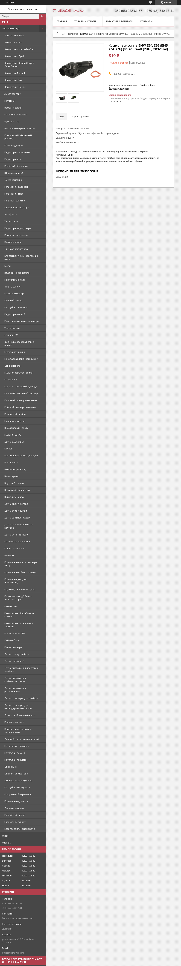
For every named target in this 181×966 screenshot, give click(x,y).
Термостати (11, 221)
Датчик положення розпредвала (15, 689)
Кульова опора (13, 242)
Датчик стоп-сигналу (16, 534)
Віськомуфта (11, 476)
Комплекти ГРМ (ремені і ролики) (18, 137)
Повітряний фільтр (14, 279)
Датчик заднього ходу (17, 517)
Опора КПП (10, 766)
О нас (5, 835)
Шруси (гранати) (13, 173)
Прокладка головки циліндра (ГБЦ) (20, 564)
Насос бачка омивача (16, 746)
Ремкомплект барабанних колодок (19, 615)
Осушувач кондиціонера (18, 780)
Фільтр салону (12, 286)
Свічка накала (12, 365)
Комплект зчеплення (16, 235)
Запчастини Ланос (14, 87)
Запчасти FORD (13, 42)
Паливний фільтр (14, 293)
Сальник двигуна (14, 808)
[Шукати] (42, 16)
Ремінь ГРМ (10, 606)
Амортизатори (12, 93)
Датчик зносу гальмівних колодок (18, 526)
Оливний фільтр (13, 300)
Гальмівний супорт (15, 821)
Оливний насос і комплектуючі (21, 739)
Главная (62, 21)
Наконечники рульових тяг (19, 128)
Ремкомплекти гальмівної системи (18, 625)
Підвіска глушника (14, 352)
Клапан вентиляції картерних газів (21, 257)
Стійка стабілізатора (16, 248)
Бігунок (8, 448)
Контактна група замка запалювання (17, 730)
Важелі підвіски (13, 107)
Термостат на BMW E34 (80, 33)
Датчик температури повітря (21, 698)
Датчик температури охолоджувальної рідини (18, 706)
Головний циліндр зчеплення (20, 400)
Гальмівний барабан (16, 186)
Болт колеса (11, 462)
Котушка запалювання (17, 541)
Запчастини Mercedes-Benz (20, 49)
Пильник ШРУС (12, 434)
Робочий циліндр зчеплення (20, 407)
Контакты (146, 21)
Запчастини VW (13, 80)
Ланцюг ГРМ (11, 335)
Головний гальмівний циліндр (21, 393)
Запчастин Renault (14, 73)
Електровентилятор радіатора (21, 321)
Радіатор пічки (12, 159)
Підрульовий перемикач (18, 794)
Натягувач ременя (14, 752)
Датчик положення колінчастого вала (15, 679)
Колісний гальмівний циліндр (20, 386)
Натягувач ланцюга (15, 759)
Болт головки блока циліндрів (21, 455)
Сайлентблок (11, 640)
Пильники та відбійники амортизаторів (17, 598)
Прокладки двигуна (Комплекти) (15, 581)
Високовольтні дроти (16, 427)
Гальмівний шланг (14, 815)
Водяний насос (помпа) (17, 272)
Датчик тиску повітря (16, 654)
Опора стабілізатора (16, 773)
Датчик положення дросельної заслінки (21, 669)
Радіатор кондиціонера (17, 228)
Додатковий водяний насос (20, 715)
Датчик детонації (14, 661)
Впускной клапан (14, 483)
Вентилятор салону (15, 469)
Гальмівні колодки (14, 200)
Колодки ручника (14, 722)
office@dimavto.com (13, 952)
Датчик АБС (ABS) (14, 441)
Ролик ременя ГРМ (14, 633)
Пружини (9, 100)
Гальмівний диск (13, 193)
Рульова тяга (11, 121)
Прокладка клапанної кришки (21, 358)
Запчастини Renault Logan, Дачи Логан (19, 64)
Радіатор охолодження (17, 152)
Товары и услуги (11, 28)
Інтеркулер (10, 379)
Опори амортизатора (16, 207)
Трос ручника (12, 328)
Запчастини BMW (14, 35)
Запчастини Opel (14, 56)
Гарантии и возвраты (119, 21)
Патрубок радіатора (16, 307)
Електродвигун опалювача (19, 828)
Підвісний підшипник (16, 166)
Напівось (9, 555)
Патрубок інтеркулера (17, 787)
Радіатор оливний (14, 314)
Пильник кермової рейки (18, 372)
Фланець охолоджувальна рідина (19, 343)
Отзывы (6, 842)
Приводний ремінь (15, 414)
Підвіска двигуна (13, 145)
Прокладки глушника (16, 801)
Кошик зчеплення (14, 548)
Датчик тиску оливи (15, 510)
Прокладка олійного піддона (20, 572)
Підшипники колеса (15, 114)
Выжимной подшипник (17, 490)
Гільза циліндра (13, 647)
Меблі (7, 265)
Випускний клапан (14, 496)
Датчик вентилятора (16, 503)
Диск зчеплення (13, 179)
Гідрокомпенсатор (14, 421)
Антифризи (10, 214)
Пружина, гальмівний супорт (20, 589)
